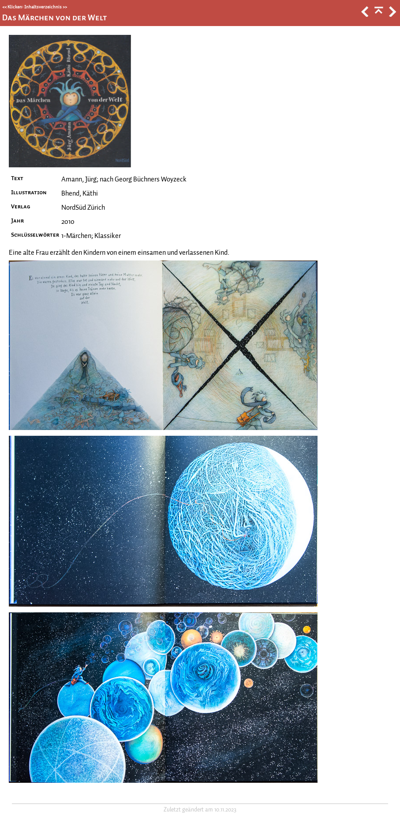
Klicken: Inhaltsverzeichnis (34, 7)
